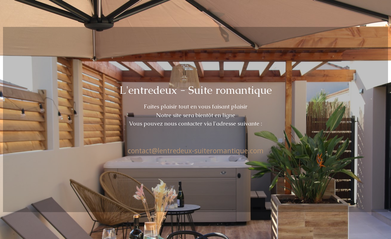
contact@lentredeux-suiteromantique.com (196, 150)
